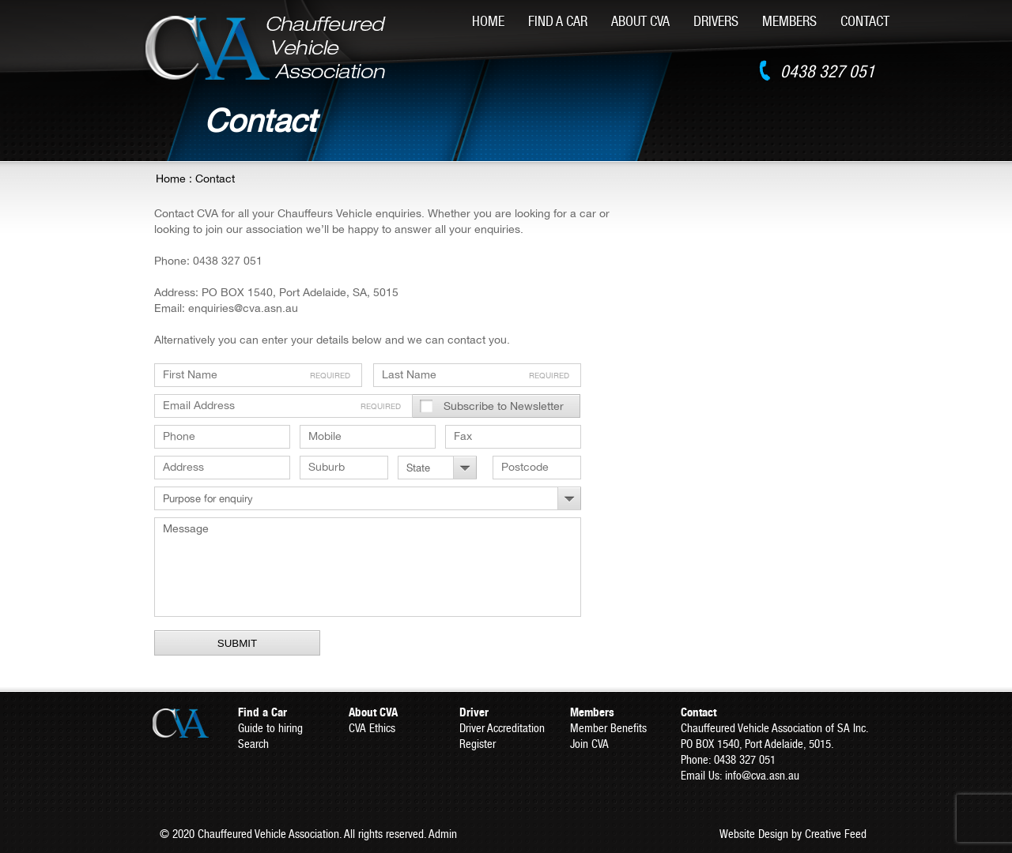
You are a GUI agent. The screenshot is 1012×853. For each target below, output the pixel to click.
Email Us (700, 775)
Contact (864, 21)
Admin (443, 833)
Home (488, 21)
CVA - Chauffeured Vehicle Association (266, 47)
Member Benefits (608, 728)
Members (789, 21)
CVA (193, 723)
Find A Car (557, 21)
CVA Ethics (372, 728)
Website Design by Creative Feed (793, 833)
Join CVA (589, 743)
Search (253, 743)
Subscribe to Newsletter (504, 406)
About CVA (640, 21)
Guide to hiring (270, 728)
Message (367, 567)
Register (477, 743)
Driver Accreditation (502, 728)
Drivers (715, 21)
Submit (237, 643)
